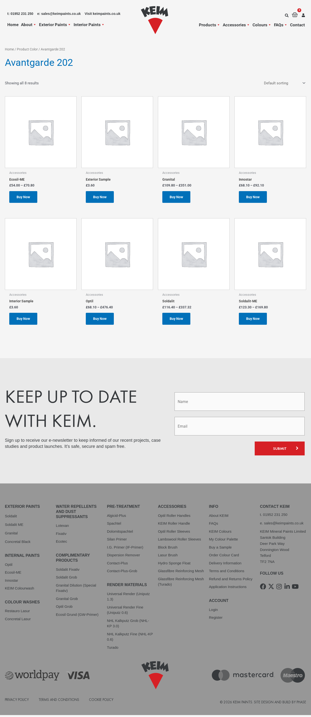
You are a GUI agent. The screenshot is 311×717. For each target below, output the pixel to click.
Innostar (11, 582)
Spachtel (114, 525)
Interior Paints (89, 24)
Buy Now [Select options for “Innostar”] (253, 197)
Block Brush (167, 549)
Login (213, 611)
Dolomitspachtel (120, 533)
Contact (297, 24)
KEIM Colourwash (19, 590)
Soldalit (11, 518)
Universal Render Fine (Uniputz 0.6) (125, 612)
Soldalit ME (14, 526)
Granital (11, 535)
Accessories (236, 24)
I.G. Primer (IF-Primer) (125, 549)
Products (209, 24)
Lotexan (62, 527)
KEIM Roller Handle (174, 525)
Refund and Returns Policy (230, 581)
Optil (8, 566)
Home (13, 24)
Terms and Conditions (226, 573)
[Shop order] (284, 83)
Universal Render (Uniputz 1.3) (128, 598)
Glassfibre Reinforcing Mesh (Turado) (181, 583)
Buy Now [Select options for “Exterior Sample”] (100, 197)
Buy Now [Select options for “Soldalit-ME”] (253, 320)
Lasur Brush (168, 557)
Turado (112, 649)
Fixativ (61, 535)
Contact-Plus (117, 565)
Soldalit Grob (66, 579)
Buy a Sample (220, 549)
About (29, 24)
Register (216, 619)
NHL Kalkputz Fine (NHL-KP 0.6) (130, 638)
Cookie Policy (101, 701)
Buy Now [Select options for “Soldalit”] (177, 320)
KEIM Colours (220, 533)
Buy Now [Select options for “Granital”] (177, 197)
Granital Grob (67, 600)
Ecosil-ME (13, 574)
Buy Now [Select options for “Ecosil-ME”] (24, 197)
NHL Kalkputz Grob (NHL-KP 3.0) (128, 625)
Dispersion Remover (123, 557)
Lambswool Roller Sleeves (179, 541)
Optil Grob (64, 608)
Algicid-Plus (116, 517)
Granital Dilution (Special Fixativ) (76, 590)
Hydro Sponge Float (174, 565)
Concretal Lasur (18, 621)
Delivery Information (225, 565)
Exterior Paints (55, 24)
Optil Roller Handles (174, 517)
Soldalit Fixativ (67, 571)
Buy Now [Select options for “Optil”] (100, 320)
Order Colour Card (224, 557)
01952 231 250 (275, 516)
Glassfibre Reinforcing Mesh (181, 573)
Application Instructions (227, 589)
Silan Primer (117, 541)
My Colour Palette (223, 541)
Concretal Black (17, 543)
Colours (262, 24)
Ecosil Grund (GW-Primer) (77, 616)
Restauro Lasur (17, 613)
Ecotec (61, 543)
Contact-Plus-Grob (122, 573)
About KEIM (218, 517)
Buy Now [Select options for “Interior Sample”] (24, 320)
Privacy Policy (17, 701)
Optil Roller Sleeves (174, 533)
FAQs (281, 24)
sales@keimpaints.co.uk (283, 525)
